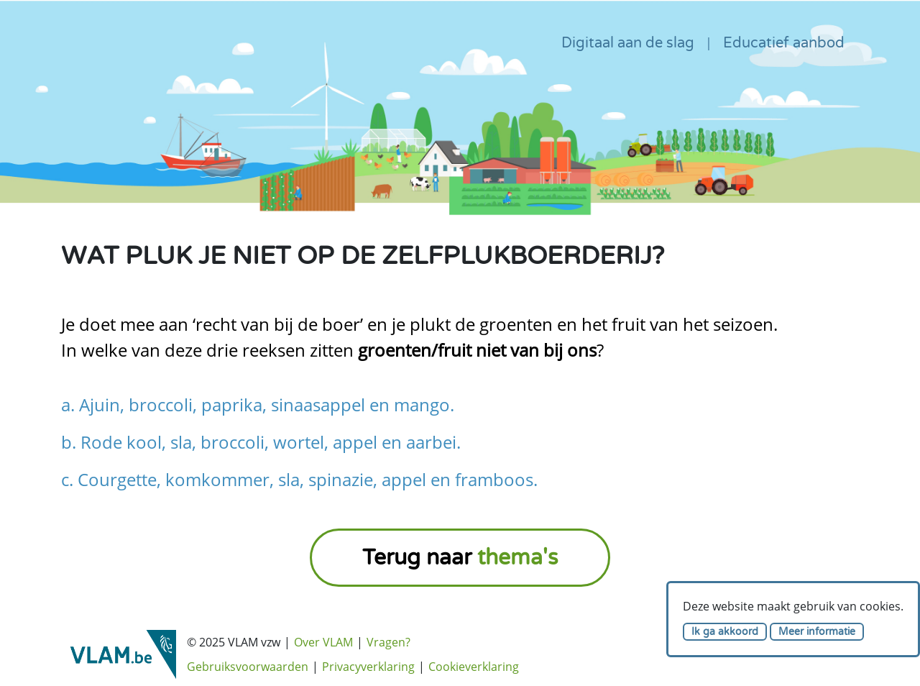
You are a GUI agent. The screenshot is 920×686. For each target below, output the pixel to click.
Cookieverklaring (473, 666)
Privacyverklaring (368, 666)
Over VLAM (323, 642)
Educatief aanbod (784, 43)
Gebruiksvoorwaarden (247, 666)
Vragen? (388, 642)
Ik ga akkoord (724, 632)
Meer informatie (816, 632)
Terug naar (460, 557)
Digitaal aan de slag (627, 43)
